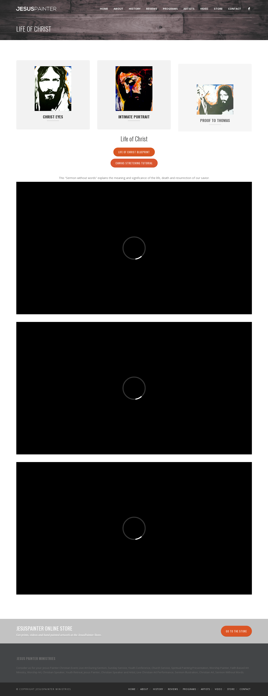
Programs (170, 8)
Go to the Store (236, 631)
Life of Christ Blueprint (134, 152)
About (118, 8)
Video (204, 8)
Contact (234, 8)
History (135, 8)
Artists (189, 8)
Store (218, 8)
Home (104, 8)
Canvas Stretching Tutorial (134, 163)
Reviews (151, 8)
